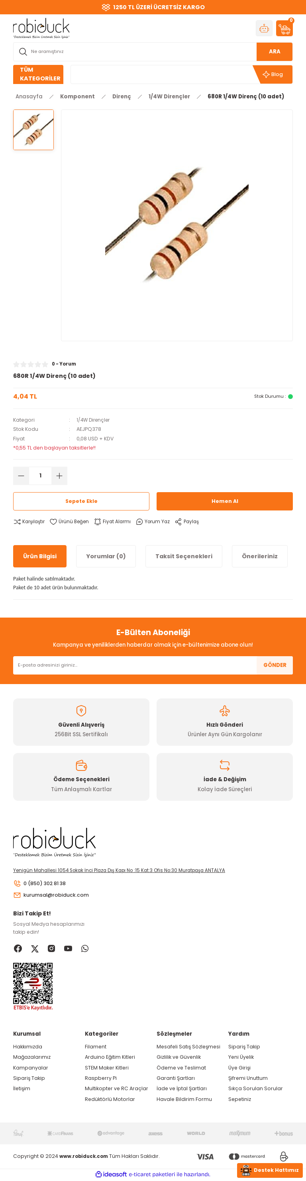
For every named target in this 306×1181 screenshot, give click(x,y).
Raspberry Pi (101, 1078)
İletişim (21, 1089)
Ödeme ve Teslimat (181, 1068)
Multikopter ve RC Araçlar (116, 1089)
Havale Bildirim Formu (184, 1100)
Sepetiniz (239, 1100)
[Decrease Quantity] (21, 476)
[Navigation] (38, 74)
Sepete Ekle (81, 501)
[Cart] (284, 28)
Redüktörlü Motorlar (110, 1100)
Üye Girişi (239, 1068)
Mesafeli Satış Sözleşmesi (188, 1047)
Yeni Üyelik (241, 1058)
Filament (95, 1047)
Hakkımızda (27, 1047)
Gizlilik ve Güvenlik (179, 1058)
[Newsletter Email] (153, 665)
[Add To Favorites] (71, 522)
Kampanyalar (30, 1068)
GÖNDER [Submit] (274, 665)
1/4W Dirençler (94, 419)
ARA (274, 51)
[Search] (153, 51)
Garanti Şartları (176, 1078)
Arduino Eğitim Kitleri (110, 1058)
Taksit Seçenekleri (183, 556)
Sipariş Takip (29, 1078)
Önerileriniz (260, 556)
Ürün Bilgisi (40, 556)
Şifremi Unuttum (248, 1078)
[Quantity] (40, 476)
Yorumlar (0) (106, 556)
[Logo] (41, 28)
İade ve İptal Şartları (182, 1089)
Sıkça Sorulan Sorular (255, 1089)
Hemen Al (224, 501)
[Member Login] (264, 28)
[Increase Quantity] (59, 476)
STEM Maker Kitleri (107, 1068)
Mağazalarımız (32, 1058)
